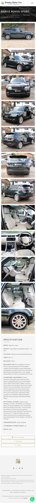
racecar (25, 498)
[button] (32, 499)
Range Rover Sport (16, 15)
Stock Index (18, 441)
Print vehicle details (18, 437)
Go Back (18, 445)
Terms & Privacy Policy (13, 498)
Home (2, 15)
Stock (7, 15)
